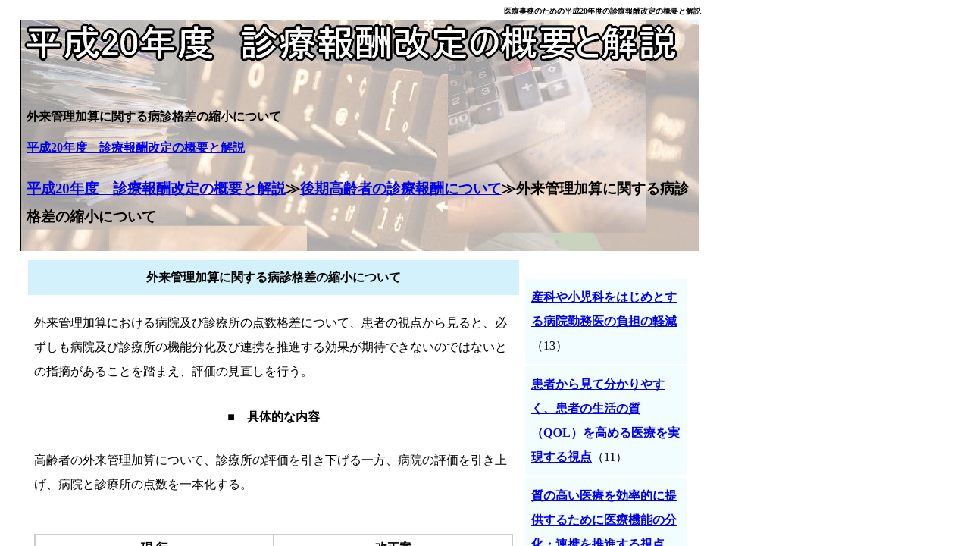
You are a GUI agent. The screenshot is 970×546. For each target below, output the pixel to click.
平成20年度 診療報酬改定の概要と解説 (136, 147)
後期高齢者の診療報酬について (401, 188)
